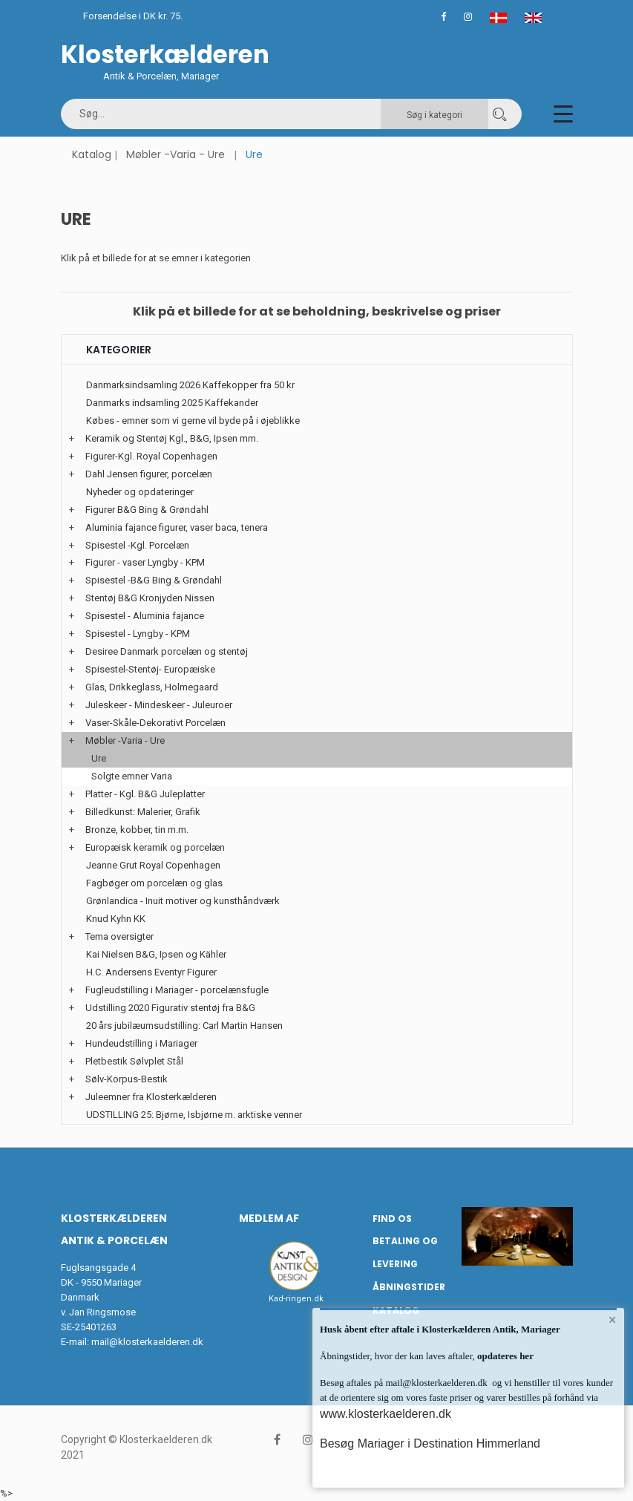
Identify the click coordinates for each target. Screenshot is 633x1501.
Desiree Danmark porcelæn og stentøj (166, 651)
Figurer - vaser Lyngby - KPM (145, 562)
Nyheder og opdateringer (140, 491)
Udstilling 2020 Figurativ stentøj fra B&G (170, 1007)
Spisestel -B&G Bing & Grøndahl (153, 580)
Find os (392, 1218)
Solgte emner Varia (131, 776)
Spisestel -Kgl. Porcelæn (137, 545)
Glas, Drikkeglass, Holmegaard (151, 687)
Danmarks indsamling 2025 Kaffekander (172, 402)
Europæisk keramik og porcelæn (155, 847)
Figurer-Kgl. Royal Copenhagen (151, 456)
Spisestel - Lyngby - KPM (137, 633)
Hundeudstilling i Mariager (141, 1043)
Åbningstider (409, 1287)
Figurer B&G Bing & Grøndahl (147, 509)
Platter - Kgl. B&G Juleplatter (145, 793)
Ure (98, 758)
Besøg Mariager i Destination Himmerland (430, 1443)
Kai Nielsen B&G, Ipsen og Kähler (156, 954)
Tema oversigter (119, 936)
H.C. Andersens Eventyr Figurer (151, 972)
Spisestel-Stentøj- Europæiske (150, 669)
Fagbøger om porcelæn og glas (154, 883)
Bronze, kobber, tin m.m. (136, 829)
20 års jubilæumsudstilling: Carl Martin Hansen (184, 1025)
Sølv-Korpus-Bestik (126, 1079)
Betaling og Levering (405, 1252)
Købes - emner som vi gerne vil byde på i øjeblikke (193, 420)
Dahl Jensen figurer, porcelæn (148, 474)
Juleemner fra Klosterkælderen (151, 1096)
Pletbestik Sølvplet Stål (134, 1061)
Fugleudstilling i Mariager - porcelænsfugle (177, 989)
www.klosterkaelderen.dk (385, 1413)
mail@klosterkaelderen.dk (147, 1341)
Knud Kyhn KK (115, 918)
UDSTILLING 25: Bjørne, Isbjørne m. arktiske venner (194, 1114)
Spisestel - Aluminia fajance (144, 615)
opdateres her (504, 1355)
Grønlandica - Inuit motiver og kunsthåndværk (183, 900)
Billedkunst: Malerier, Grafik (142, 811)
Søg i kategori (434, 115)
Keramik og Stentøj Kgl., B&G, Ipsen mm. (171, 438)
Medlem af (269, 1218)
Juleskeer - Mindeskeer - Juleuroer (158, 704)
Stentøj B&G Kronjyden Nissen (149, 598)
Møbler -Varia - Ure (175, 154)
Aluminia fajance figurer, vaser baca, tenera (176, 527)
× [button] (613, 1319)
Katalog (91, 154)
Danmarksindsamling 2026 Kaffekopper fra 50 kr (190, 384)
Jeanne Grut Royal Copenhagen (153, 865)
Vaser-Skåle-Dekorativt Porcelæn (155, 722)
